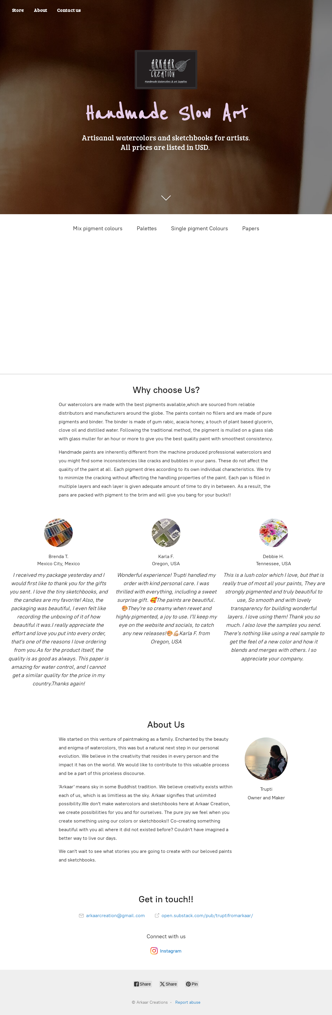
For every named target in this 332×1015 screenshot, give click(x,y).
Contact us (69, 10)
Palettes (147, 228)
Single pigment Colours (199, 228)
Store (18, 10)
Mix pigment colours (97, 228)
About (40, 10)
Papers (250, 228)
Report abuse (188, 1002)
